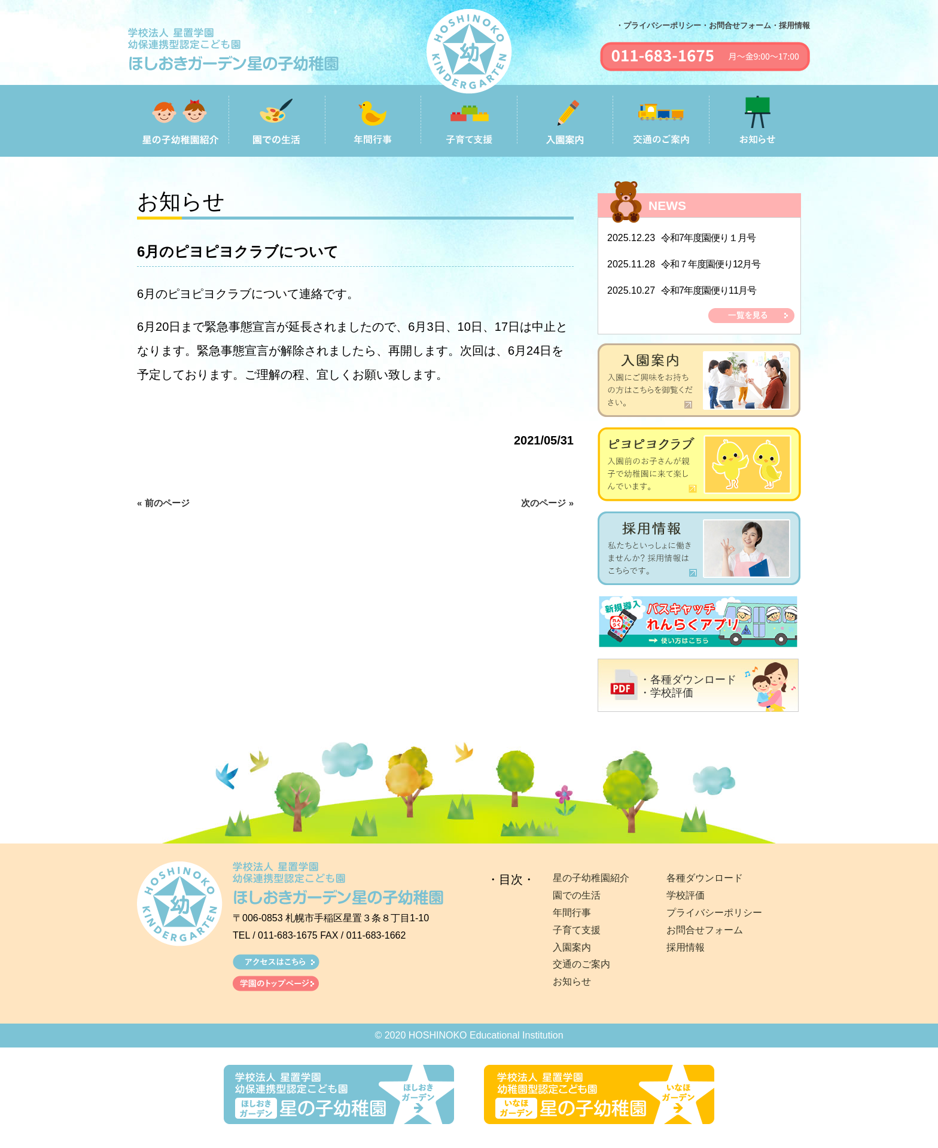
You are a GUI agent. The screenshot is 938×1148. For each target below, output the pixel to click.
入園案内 (572, 947)
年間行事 (572, 913)
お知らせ (572, 981)
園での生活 (577, 895)
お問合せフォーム (704, 930)
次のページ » (547, 503)
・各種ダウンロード (687, 680)
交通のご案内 (581, 964)
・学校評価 (666, 693)
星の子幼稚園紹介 (591, 878)
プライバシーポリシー (714, 913)
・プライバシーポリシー (658, 25)
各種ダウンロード (704, 878)
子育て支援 (577, 930)
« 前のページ (163, 503)
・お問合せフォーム (736, 25)
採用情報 (685, 947)
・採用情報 (790, 25)
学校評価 (685, 895)
